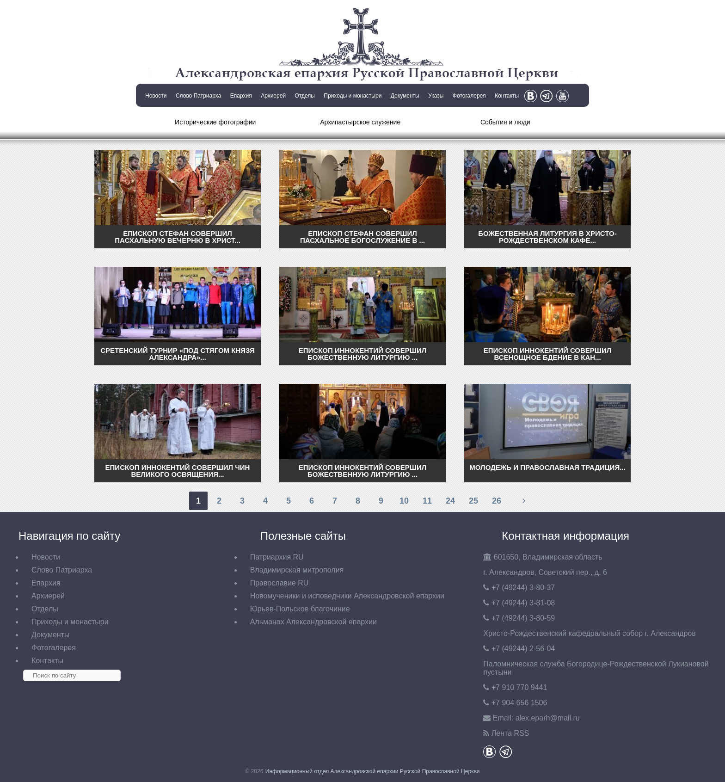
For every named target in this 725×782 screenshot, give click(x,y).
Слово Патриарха (198, 95)
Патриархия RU (277, 557)
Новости (155, 95)
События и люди (505, 122)
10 (404, 500)
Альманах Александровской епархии (313, 622)
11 (427, 500)
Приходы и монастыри (352, 95)
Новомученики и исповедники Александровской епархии (347, 596)
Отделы (305, 95)
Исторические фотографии (215, 122)
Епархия (241, 95)
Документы (405, 95)
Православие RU (279, 583)
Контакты (507, 95)
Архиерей (273, 95)
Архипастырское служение (360, 122)
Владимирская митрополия (297, 570)
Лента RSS (510, 733)
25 (473, 500)
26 (496, 500)
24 (450, 500)
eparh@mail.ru (548, 718)
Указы (435, 95)
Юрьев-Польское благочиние (300, 609)
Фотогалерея (469, 95)
